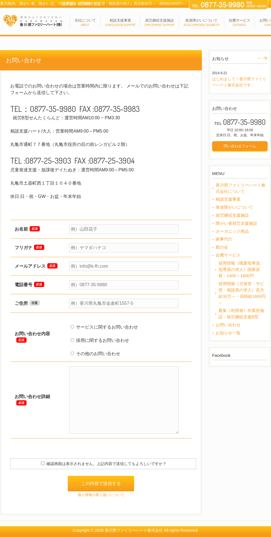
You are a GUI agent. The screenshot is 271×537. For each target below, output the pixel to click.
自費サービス (228, 255)
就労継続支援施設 (232, 215)
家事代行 (224, 239)
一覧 (264, 58)
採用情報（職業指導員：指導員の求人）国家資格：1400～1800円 (241, 269)
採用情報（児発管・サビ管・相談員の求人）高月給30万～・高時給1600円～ (123, 3)
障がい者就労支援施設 (236, 223)
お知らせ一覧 (228, 333)
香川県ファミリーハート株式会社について (240, 188)
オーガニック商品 (232, 231)
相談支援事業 (228, 199)
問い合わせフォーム (240, 146)
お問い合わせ (228, 324)
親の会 (222, 247)
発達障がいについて (234, 207)
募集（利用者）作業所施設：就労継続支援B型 (241, 313)
